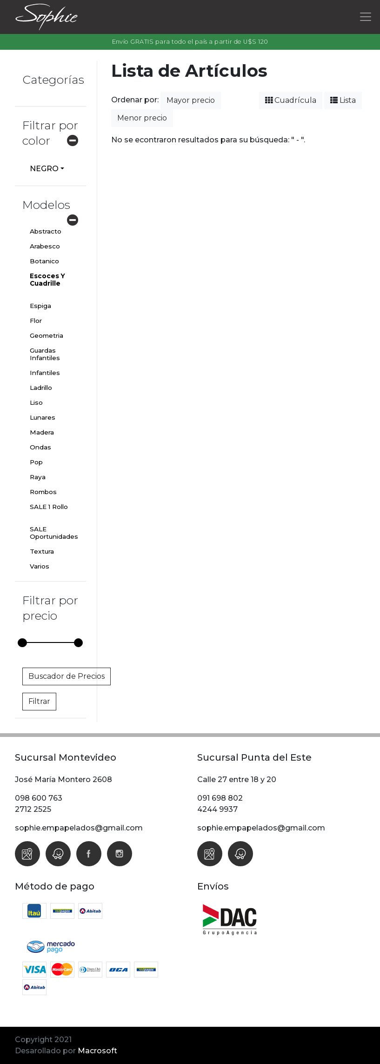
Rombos (43, 491)
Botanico (44, 261)
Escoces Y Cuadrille (47, 279)
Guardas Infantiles (45, 354)
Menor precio (142, 118)
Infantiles (45, 372)
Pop (36, 462)
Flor (36, 320)
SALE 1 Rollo (49, 506)
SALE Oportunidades (54, 532)
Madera (42, 432)
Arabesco (45, 246)
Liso (36, 402)
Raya (38, 477)
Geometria (46, 335)
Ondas (40, 447)
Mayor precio (191, 100)
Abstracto (45, 231)
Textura (42, 551)
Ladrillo (41, 387)
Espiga (40, 305)
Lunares (42, 417)
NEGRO (44, 168)
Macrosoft (97, 1050)
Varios (39, 566)
